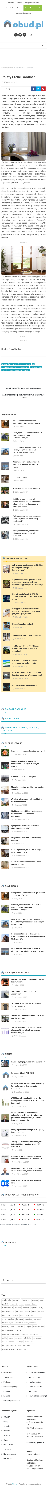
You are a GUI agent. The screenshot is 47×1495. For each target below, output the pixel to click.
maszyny (19, 1311)
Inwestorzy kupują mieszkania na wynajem (28, 1062)
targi (3, 1315)
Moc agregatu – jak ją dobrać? (24, 685)
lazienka (12, 1342)
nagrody (18, 1308)
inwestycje (37, 1319)
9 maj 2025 (18, 1124)
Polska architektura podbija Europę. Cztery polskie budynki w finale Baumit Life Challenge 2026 (28, 936)
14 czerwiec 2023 (20, 997)
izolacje (27, 1311)
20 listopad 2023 (20, 1009)
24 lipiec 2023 (19, 844)
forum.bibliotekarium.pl (38, 1396)
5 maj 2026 (19, 456)
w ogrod (28, 1327)
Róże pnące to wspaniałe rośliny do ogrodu (28, 751)
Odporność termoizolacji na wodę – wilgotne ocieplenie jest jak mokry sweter (27, 464)
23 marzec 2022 (20, 1021)
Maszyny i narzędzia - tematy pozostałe (16, 1345)
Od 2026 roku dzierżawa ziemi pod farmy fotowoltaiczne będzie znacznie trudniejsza (27, 1086)
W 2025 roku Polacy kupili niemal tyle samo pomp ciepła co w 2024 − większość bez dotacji (27, 1100)
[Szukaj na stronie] (31, 35)
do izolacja (37, 1338)
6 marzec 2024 (20, 627)
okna (41, 1300)
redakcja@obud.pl (23, 13)
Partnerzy (7, 1382)
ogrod (11, 1338)
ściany (34, 1304)
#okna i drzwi (25, 364)
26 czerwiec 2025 (20, 1186)
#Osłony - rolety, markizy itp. (19, 370)
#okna (4, 364)
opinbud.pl (33, 1391)
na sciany (5, 1327)
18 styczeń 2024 (20, 754)
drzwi (34, 1311)
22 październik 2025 (21, 1162)
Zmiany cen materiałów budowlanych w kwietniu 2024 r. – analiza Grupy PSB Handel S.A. (26, 1144)
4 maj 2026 (19, 470)
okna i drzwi (26, 1300)
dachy (41, 1308)
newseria (20, 1327)
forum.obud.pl (34, 1377)
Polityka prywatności (32, 2)
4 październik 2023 (21, 793)
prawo (27, 1304)
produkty (5, 1304)
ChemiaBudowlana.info (33, 8)
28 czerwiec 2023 (20, 832)
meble (4, 1338)
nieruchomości (7, 1308)
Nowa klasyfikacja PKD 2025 (22, 1073)
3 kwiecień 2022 (20, 1036)
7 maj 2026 (19, 427)
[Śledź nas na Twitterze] (20, 35)
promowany (29, 1342)
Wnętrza (7, 1435)
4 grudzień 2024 (21, 654)
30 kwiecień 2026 (21, 492)
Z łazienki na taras (20, 477)
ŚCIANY (7, 1417)
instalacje (14, 1304)
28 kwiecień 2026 (21, 510)
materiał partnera (8, 1311)
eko (9, 1315)
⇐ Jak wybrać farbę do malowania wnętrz (23, 388)
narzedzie (28, 1319)
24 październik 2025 (21, 1092)
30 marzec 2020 (21, 666)
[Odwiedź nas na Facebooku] (16, 35)
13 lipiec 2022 (19, 985)
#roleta (34, 367)
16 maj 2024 (18, 1150)
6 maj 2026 (19, 441)
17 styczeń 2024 (20, 780)
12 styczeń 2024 (21, 689)
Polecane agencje (13, 709)
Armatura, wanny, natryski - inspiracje (15, 1334)
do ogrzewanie (7, 1330)
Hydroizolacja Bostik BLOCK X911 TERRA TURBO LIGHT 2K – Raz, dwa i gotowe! (27, 596)
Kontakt (19, 2)
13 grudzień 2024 (21, 617)
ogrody (33, 1308)
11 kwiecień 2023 (20, 1065)
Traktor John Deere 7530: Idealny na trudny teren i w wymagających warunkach (26, 648)
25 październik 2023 (21, 856)
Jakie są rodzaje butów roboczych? (26, 635)
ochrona (18, 1330)
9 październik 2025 (21, 1174)
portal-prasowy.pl (35, 1387)
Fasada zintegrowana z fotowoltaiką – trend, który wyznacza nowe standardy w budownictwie (27, 449)
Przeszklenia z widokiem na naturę (26, 489)
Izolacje (7, 1426)
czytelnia (16, 1300)
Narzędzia (8, 1458)
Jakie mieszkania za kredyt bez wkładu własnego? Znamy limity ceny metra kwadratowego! (26, 1029)
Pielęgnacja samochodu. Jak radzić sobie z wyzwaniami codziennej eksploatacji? (27, 518)
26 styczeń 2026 (21, 573)
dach (13, 1327)
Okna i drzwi (8, 1445)
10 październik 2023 (21, 820)
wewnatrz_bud (38, 1327)
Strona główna (7, 68)
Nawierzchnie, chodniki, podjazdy (14, 1349)
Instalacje (7, 1449)
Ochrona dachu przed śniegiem (23, 777)
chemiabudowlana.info (38, 1373)
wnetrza (35, 1300)
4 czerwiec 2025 (20, 1136)
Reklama (11, 2)
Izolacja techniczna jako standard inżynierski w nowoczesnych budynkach (26, 533)
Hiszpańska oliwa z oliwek (22, 624)
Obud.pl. (15, 1484)
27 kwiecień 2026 (21, 525)
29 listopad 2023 (20, 770)
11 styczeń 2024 (21, 603)
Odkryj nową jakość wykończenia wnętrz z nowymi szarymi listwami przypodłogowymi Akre (26, 611)
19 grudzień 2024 (21, 678)
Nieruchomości (10, 1454)
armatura (18, 1338)
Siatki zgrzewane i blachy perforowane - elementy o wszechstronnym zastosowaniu (27, 813)
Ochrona (7, 1431)
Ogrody (6, 1440)
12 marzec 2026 (20, 1106)
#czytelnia (13, 364)
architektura (30, 1315)
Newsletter (10, 8)
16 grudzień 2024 (20, 1076)
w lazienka (27, 1338)
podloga (20, 1342)
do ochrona (34, 1334)
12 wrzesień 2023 (20, 805)
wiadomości (6, 1300)
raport (4, 1342)
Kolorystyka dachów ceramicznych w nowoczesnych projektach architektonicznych (27, 435)
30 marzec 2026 (21, 588)
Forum (19, 8)
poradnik (26, 1308)
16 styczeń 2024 (21, 639)
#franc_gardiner (22, 367)
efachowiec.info (35, 1382)
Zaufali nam (10, 718)
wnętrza (15, 1315)
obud (22, 1315)
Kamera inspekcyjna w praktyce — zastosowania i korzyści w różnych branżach (25, 763)
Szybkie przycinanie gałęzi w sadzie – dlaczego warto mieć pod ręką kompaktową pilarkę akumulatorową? (27, 582)
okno (21, 1304)
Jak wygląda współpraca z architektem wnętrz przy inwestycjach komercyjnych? (27, 567)
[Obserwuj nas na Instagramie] (24, 35)
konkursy (19, 1319)
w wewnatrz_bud (8, 1319)
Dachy (6, 1421)
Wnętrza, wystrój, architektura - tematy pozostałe (19, 1323)
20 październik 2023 (21, 868)
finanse (40, 1311)
